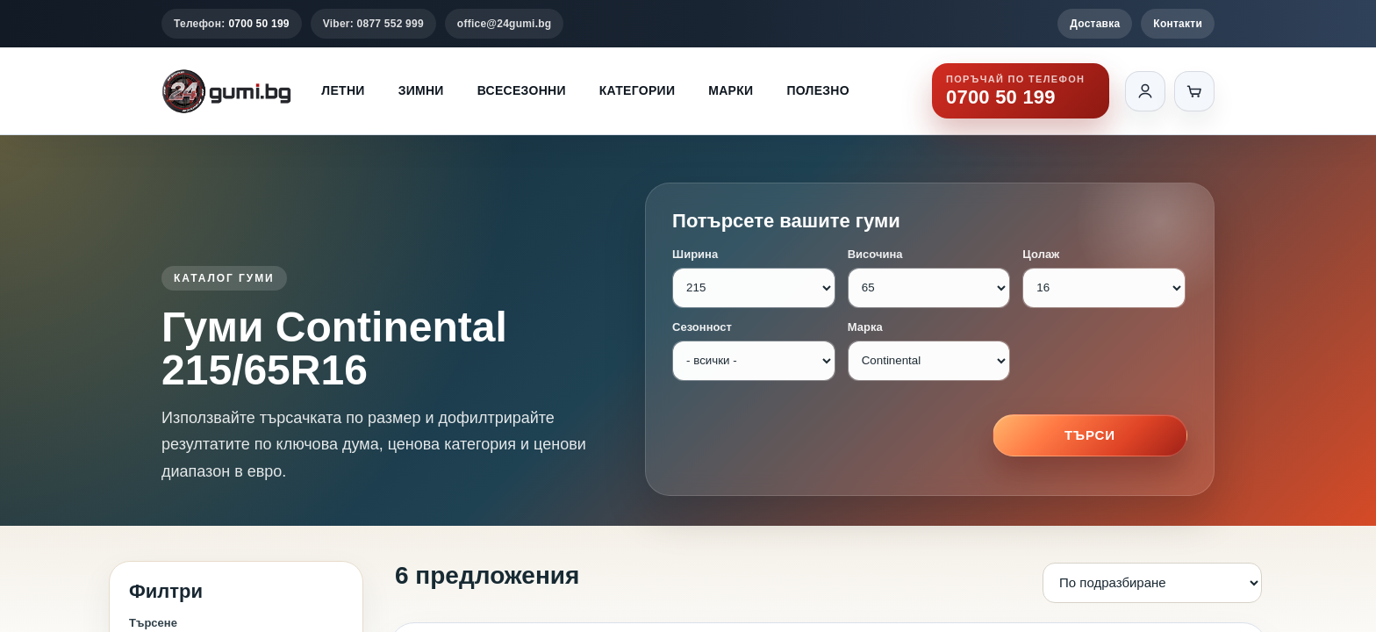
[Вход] (1145, 91)
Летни (342, 90)
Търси (1089, 434)
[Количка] (1194, 91)
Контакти (1177, 24)
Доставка (1095, 24)
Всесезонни (521, 90)
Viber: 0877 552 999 (373, 24)
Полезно (817, 90)
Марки (730, 90)
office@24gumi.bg (504, 24)
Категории (637, 90)
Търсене (153, 622)
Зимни (421, 90)
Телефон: (232, 24)
